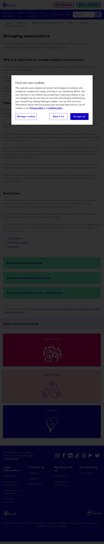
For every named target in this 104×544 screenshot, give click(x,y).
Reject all (58, 116)
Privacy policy (36, 108)
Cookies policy (55, 108)
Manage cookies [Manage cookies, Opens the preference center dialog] (26, 116)
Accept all (79, 116)
